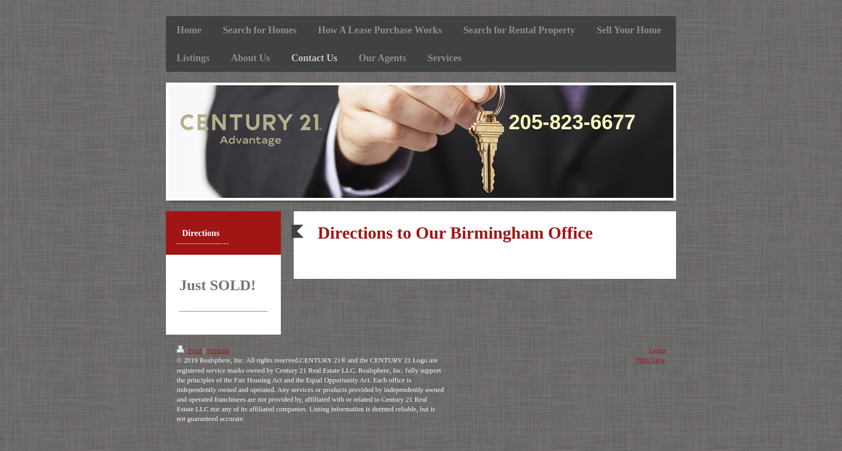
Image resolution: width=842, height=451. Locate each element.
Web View (650, 360)
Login (657, 350)
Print (190, 350)
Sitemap (218, 350)
